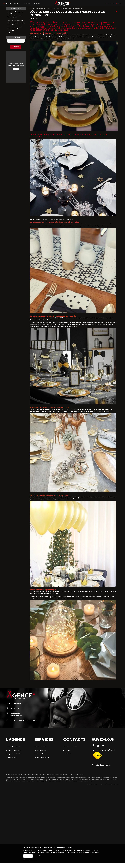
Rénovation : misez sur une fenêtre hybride (15, 17)
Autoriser (16, 69)
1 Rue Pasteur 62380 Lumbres (16, 714)
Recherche (7, 3)
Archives (10, 33)
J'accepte (28, 856)
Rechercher (16, 37)
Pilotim (118, 784)
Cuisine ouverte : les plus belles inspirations (16, 23)
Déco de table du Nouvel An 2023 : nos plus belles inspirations (15, 28)
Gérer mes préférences (30, 860)
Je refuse (39, 856)
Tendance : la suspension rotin (16, 20)
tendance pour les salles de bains (58, 226)
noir (73, 35)
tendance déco (59, 598)
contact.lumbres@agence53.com (23, 720)
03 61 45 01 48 (15, 708)
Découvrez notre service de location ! (15, 12)
